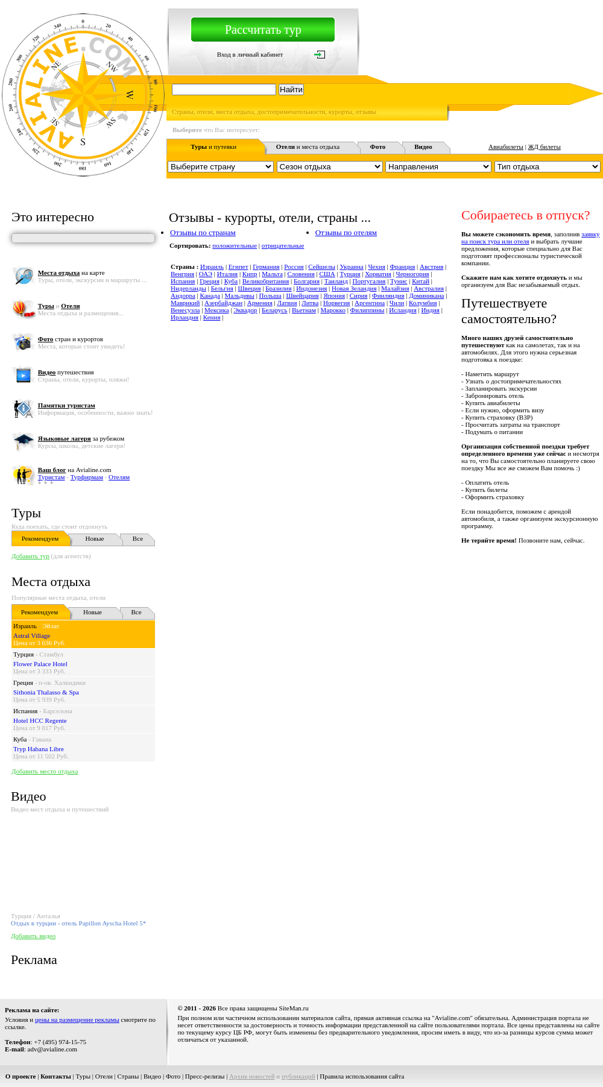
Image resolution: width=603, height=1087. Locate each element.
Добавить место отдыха (44, 771)
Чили (397, 302)
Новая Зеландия (354, 288)
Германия (266, 266)
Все (138, 538)
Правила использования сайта (362, 1076)
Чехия (376, 266)
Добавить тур (30, 555)
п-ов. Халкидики (62, 682)
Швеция (249, 288)
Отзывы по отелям (346, 232)
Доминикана (426, 295)
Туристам (51, 476)
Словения (301, 273)
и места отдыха (308, 146)
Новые (95, 538)
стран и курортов (70, 338)
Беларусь (274, 309)
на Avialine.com (75, 469)
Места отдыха (50, 581)
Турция (23, 654)
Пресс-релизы (205, 1076)
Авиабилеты (505, 146)
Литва (310, 302)
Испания (25, 710)
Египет (238, 266)
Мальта (272, 273)
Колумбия (423, 302)
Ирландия (184, 317)
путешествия (66, 372)
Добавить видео (33, 935)
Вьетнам (304, 309)
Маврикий (185, 302)
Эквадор (245, 309)
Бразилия (278, 288)
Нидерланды (188, 288)
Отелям (119, 476)
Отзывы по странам (203, 232)
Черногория (412, 273)
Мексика (216, 309)
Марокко (333, 309)
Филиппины (367, 309)
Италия (227, 273)
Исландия (403, 309)
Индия (430, 309)
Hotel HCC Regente (40, 720)
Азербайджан (223, 302)
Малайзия (395, 288)
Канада (210, 295)
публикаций (298, 1076)
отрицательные (283, 245)
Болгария (307, 281)
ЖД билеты (544, 146)
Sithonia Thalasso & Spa (46, 692)
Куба (20, 739)
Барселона (57, 710)
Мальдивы (239, 295)
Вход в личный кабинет (250, 54)
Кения (212, 317)
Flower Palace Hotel (40, 663)
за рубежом (81, 438)
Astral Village (31, 635)
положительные (234, 245)
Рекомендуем (40, 538)
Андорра (183, 295)
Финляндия (388, 295)
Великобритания (265, 281)
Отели (104, 1076)
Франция (402, 266)
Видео (152, 1076)
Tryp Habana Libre (38, 748)
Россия (293, 266)
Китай (420, 281)
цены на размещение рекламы (77, 1019)
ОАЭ (205, 273)
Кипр (249, 273)
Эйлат (50, 625)
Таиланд (336, 281)
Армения (260, 302)
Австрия (431, 266)
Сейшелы (321, 266)
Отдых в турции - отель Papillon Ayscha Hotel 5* (78, 923)
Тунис (398, 281)
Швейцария (302, 295)
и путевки (213, 146)
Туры (26, 512)
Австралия (429, 288)
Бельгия (222, 288)
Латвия (287, 302)
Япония (334, 295)
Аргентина (370, 302)
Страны (128, 1076)
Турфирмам (87, 476)
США (327, 273)
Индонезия (311, 288)
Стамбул (51, 654)
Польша (270, 295)
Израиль (25, 625)
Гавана (42, 739)
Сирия (359, 295)
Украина (352, 266)
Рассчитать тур (263, 29)
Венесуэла (185, 309)
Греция (23, 682)
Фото (173, 1076)
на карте (71, 272)
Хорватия (378, 273)
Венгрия (182, 273)
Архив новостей (252, 1076)
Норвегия (336, 302)
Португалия (369, 281)
